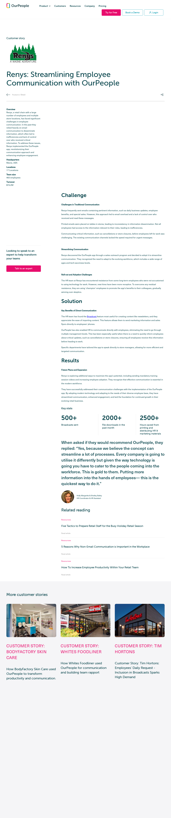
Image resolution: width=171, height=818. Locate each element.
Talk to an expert (23, 268)
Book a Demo (132, 12)
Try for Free (111, 12)
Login (153, 12)
